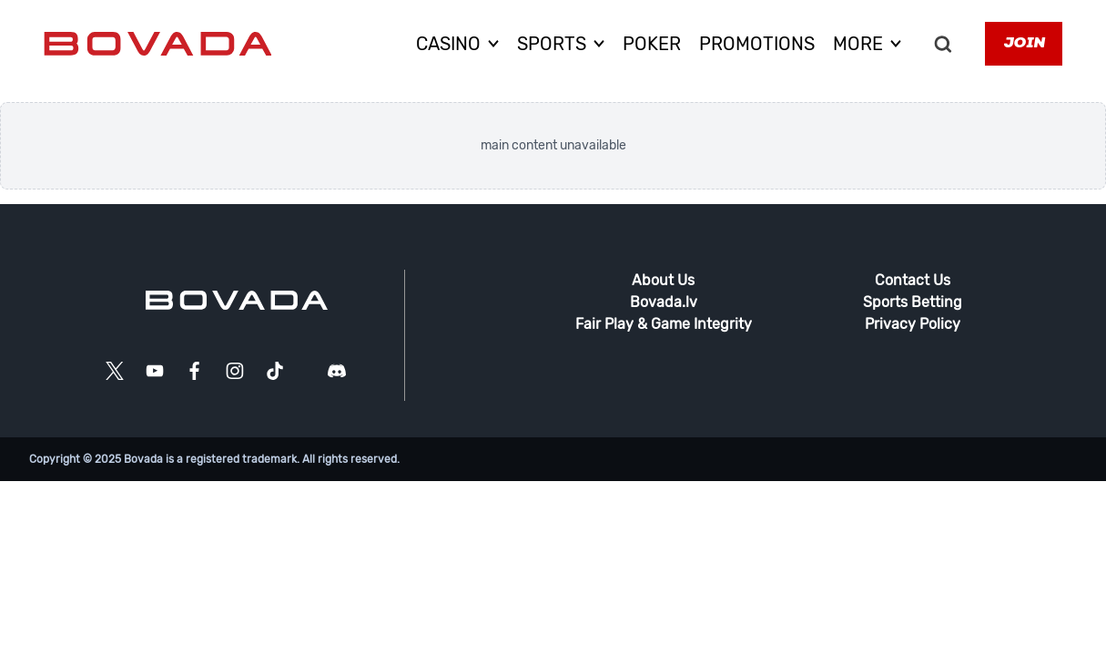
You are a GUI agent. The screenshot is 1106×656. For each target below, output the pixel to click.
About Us (663, 280)
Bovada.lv (663, 302)
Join (1023, 43)
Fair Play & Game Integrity (663, 324)
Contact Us (912, 280)
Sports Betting (912, 302)
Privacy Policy (912, 324)
